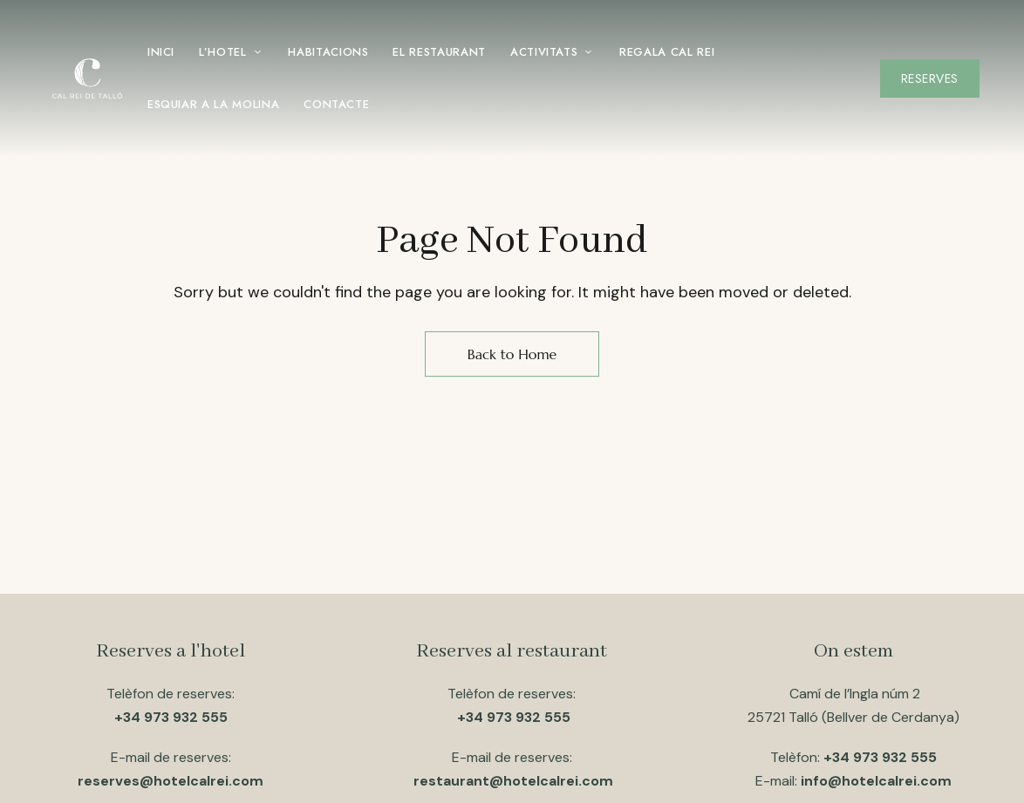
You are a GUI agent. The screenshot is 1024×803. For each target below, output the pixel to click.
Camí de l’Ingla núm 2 (853, 693)
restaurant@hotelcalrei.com (513, 781)
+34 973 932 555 (171, 717)
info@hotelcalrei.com (876, 781)
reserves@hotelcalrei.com (170, 781)
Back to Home (512, 354)
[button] (930, 78)
